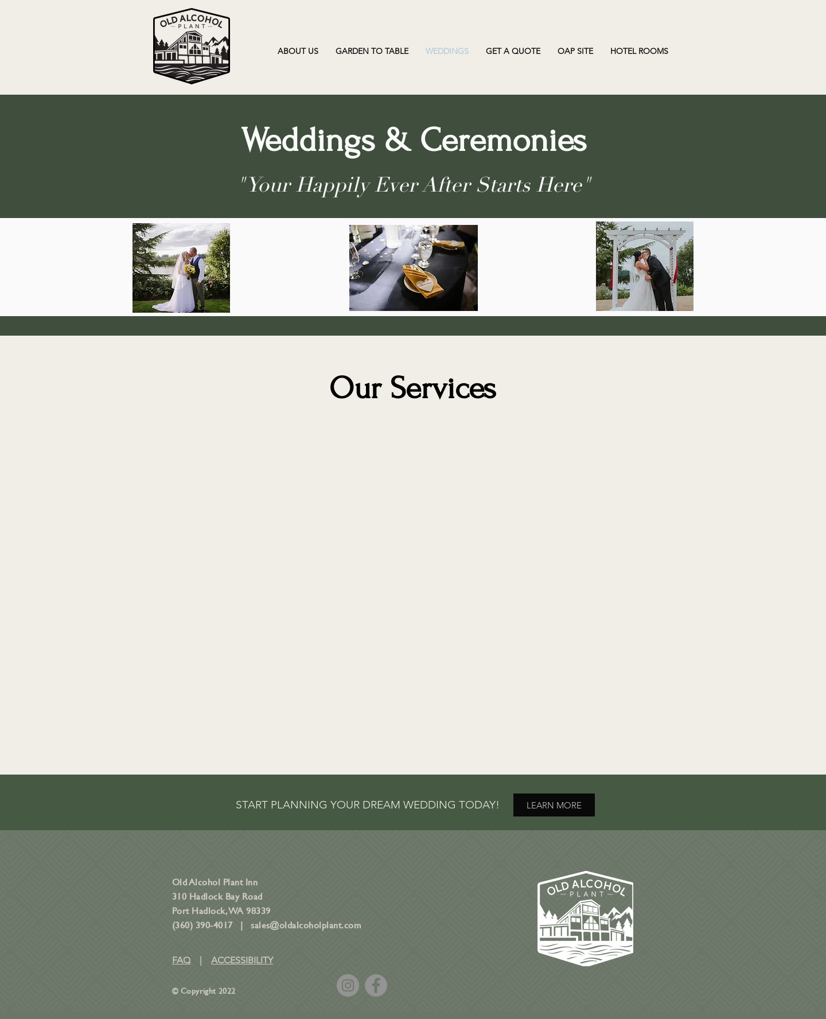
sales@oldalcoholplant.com (306, 924)
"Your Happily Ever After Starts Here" (413, 185)
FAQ (181, 960)
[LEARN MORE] (554, 805)
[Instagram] (348, 985)
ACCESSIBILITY (242, 960)
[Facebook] (376, 985)
